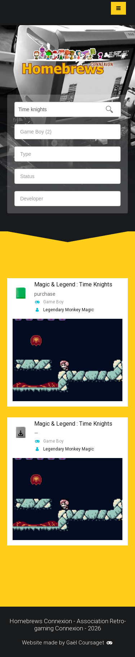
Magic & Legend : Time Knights (73, 284)
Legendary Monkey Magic (68, 309)
